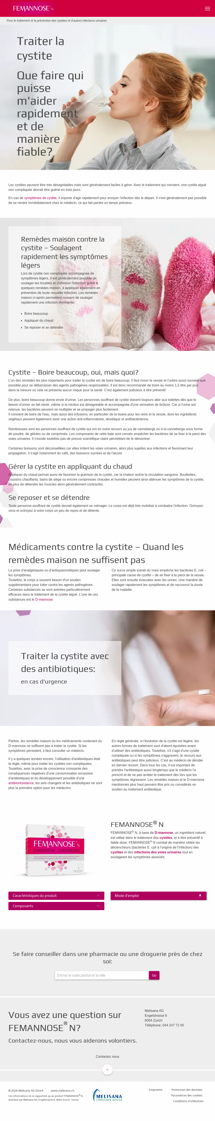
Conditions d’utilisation (188, 1101)
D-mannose (44, 599)
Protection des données (187, 1089)
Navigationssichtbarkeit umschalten (208, 7)
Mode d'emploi (127, 896)
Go (154, 975)
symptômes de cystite (40, 198)
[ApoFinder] (107, 975)
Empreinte (155, 1089)
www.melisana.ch (62, 1090)
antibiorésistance (21, 783)
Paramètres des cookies (186, 1095)
